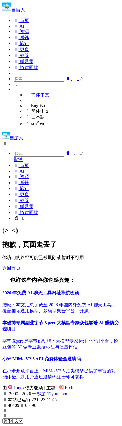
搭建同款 (26, 67)
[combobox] (39, 154)
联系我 (23, 61)
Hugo (16, 387)
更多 (21, 49)
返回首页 (11, 268)
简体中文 (37, 94)
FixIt (66, 387)
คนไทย (35, 123)
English (35, 105)
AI (19, 26)
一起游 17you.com (49, 393)
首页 (21, 20)
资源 (21, 31)
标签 (21, 55)
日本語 (35, 117)
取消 (18, 159)
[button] (67, 84)
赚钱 (21, 37)
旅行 (21, 43)
